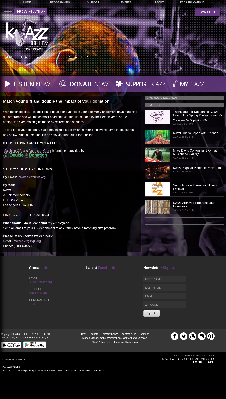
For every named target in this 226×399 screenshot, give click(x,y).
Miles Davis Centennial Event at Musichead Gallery (195, 152)
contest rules (129, 333)
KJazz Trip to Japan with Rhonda (195, 133)
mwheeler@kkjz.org (32, 177)
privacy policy (110, 333)
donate (94, 333)
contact (144, 333)
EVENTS (126, 2)
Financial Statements (126, 342)
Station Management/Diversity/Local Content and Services (114, 337)
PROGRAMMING (60, 2)
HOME (27, 2)
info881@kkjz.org (40, 282)
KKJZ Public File (101, 342)
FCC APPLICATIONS (192, 2)
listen (83, 333)
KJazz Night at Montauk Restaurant (197, 168)
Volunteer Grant (40, 150)
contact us (35, 304)
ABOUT (159, 2)
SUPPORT (93, 2)
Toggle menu (25, 11)
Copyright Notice (13, 359)
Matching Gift (12, 150)
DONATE (208, 12)
